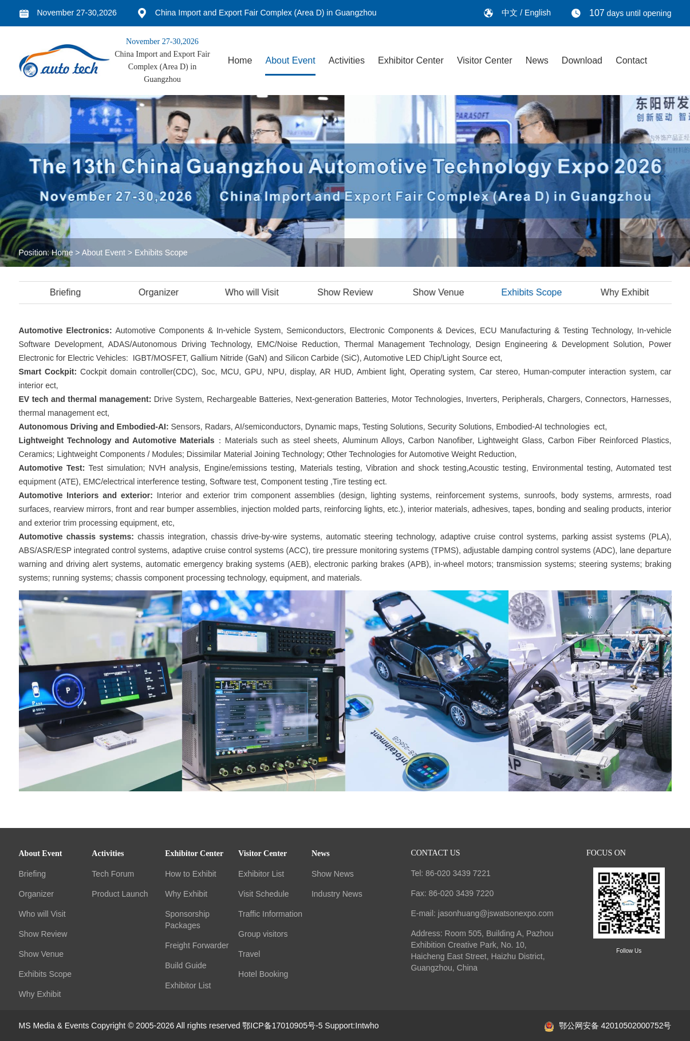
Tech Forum (113, 873)
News (537, 60)
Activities (347, 60)
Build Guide (185, 965)
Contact (631, 60)
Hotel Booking (263, 974)
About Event (290, 60)
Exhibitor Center (411, 60)
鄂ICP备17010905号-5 (282, 1025)
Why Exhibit (626, 292)
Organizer (160, 292)
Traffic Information (270, 913)
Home (240, 60)
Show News (333, 873)
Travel (249, 954)
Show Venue (440, 292)
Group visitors (262, 934)
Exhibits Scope (161, 252)
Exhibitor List (188, 985)
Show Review (346, 292)
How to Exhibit (190, 873)
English (538, 12)
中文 (511, 12)
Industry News (337, 893)
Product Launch (120, 893)
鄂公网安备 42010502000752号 (608, 1025)
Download (582, 60)
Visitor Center (484, 60)
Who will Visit (254, 292)
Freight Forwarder (196, 945)
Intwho (366, 1025)
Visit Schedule (263, 893)
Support (339, 1025)
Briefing (67, 292)
